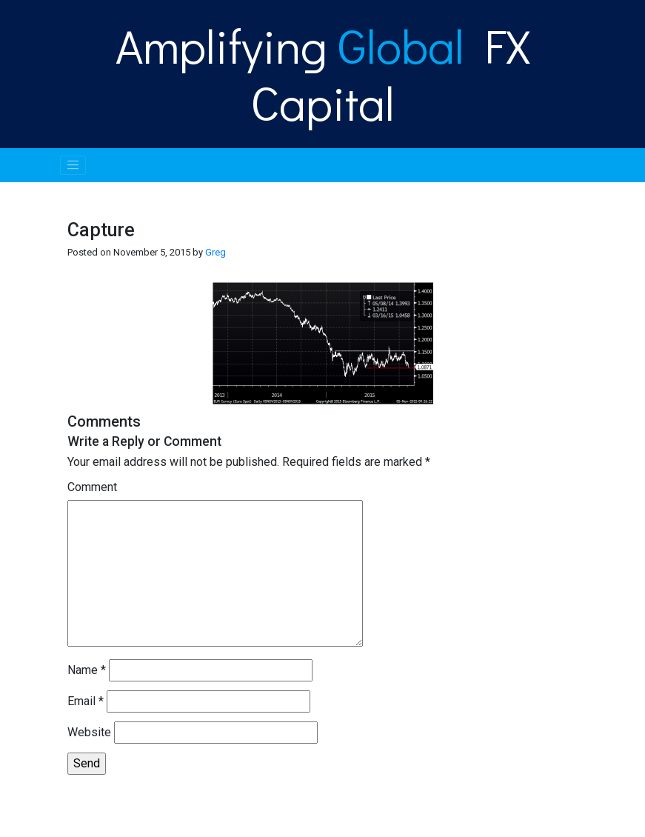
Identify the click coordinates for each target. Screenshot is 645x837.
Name (86, 670)
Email (85, 701)
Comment (92, 487)
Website (89, 732)
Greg (215, 252)
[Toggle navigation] (73, 165)
